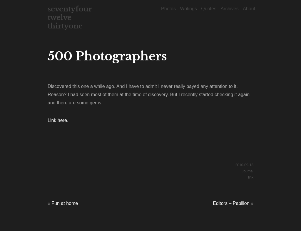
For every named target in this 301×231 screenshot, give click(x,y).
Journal (247, 171)
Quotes (208, 8)
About (249, 8)
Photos (168, 8)
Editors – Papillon (231, 203)
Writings (188, 8)
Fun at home (64, 203)
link (250, 177)
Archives (229, 8)
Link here (57, 120)
